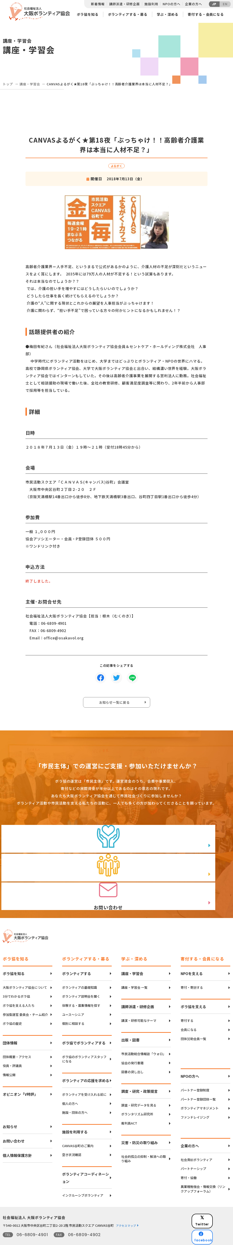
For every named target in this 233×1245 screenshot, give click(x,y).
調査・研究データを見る (138, 1090)
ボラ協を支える (193, 991)
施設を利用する (75, 1116)
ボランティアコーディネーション (85, 1162)
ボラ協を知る (87, 14)
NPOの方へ (171, 4)
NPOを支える (192, 958)
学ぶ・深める (167, 14)
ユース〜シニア (73, 999)
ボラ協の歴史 (12, 1008)
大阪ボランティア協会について (25, 972)
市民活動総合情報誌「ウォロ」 (143, 1038)
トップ (8, 84)
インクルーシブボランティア (82, 1180)
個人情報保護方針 (17, 1140)
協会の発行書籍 (132, 1048)
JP (214, 4)
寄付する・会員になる (206, 14)
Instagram (214, 1225)
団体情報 (10, 1027)
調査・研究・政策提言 (139, 1076)
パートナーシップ (193, 1153)
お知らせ (10, 1111)
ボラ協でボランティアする (84, 1027)
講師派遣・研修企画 (124, 4)
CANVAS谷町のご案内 (78, 1130)
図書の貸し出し (132, 1056)
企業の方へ (193, 4)
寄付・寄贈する (192, 972)
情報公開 (9, 1059)
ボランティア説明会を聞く (81, 981)
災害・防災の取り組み (139, 1127)
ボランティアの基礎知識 (79, 972)
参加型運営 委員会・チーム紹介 (25, 999)
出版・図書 (130, 1024)
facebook (215, 1214)
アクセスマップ (126, 1210)
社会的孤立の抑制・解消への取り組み (143, 1143)
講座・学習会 (30, 84)
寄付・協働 (189, 1162)
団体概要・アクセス (17, 1041)
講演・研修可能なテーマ (138, 1005)
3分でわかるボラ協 (16, 981)
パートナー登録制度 (195, 1075)
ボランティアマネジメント (200, 1093)
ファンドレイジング (195, 1102)
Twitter (214, 1203)
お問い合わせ (14, 1125)
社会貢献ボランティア (196, 1144)
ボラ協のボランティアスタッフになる (84, 1043)
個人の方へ (70, 1088)
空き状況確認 (71, 1140)
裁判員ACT (129, 1108)
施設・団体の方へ (75, 1097)
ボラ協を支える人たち (19, 990)
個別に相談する (73, 1008)
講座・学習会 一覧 (134, 972)
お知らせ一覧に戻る (115, 703)
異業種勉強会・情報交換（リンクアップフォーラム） (203, 1173)
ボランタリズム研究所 (137, 1099)
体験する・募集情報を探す (81, 990)
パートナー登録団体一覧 (198, 1084)
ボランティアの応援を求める (85, 1065)
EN (225, 4)
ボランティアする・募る (127, 14)
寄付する (187, 1005)
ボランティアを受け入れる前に (84, 1079)
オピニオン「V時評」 (20, 1079)
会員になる (189, 1014)
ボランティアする (76, 958)
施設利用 (151, 4)
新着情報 (97, 4)
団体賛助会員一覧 (193, 1023)
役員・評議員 (12, 1051)
